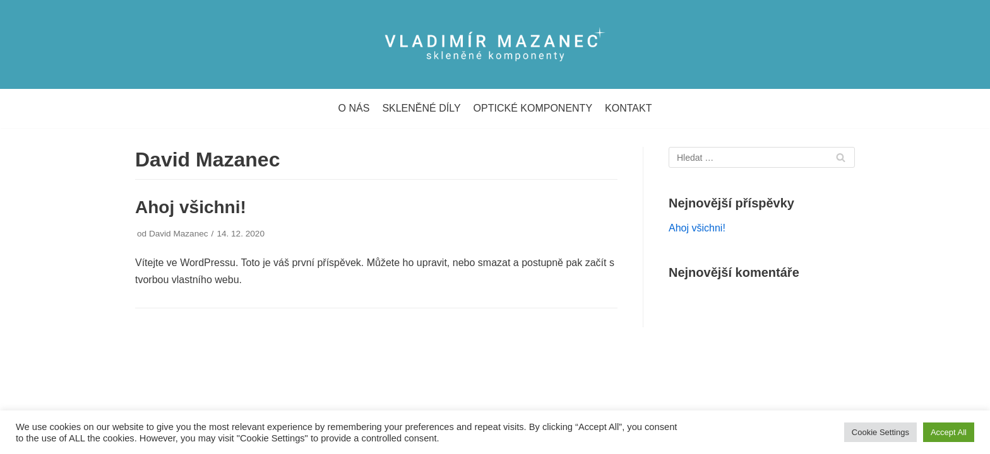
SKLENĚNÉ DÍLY (421, 108)
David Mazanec (178, 233)
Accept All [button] (949, 432)
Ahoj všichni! (190, 207)
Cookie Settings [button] (880, 432)
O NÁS (354, 108)
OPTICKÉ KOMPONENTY (533, 108)
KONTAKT (628, 108)
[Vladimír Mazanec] (495, 44)
